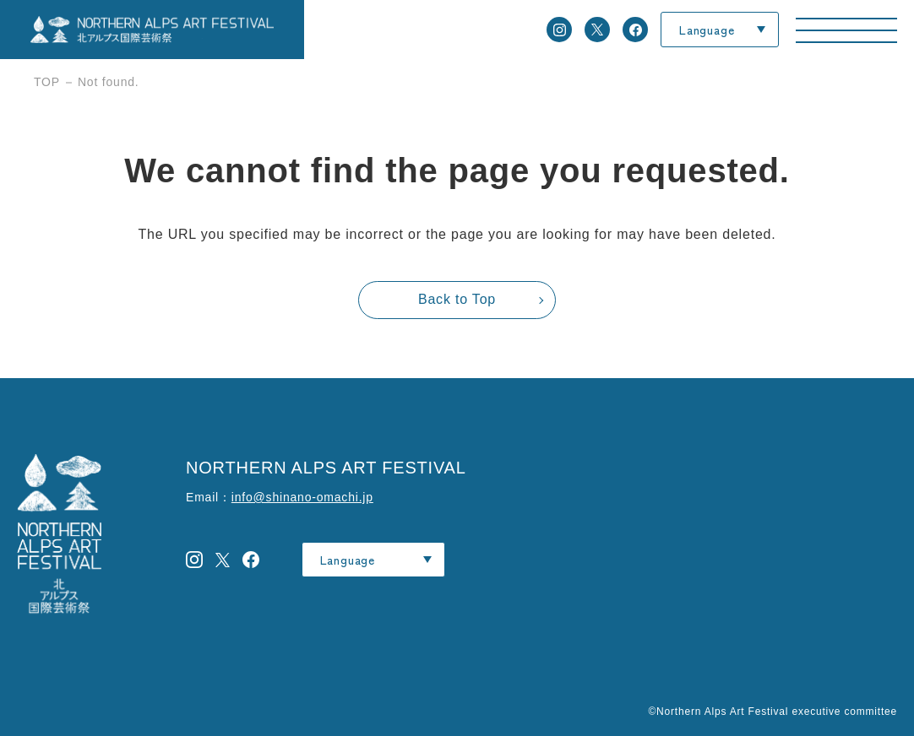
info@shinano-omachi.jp (302, 497)
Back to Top (457, 299)
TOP (47, 82)
